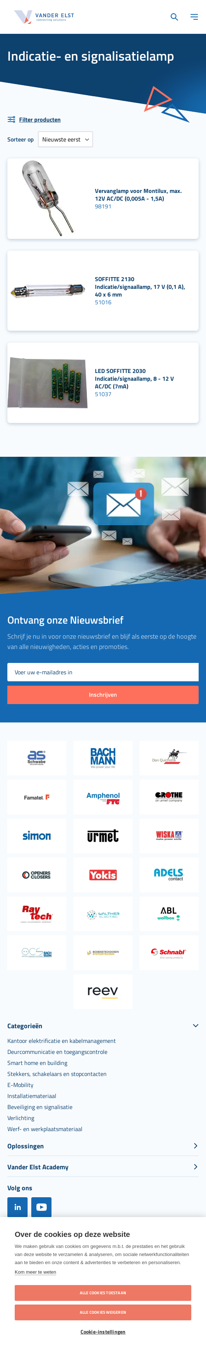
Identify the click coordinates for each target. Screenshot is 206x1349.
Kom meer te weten (35, 1272)
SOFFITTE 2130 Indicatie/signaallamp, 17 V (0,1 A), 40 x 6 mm (140, 287)
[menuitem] (61, 1040)
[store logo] (44, 17)
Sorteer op (20, 139)
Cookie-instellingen (103, 1331)
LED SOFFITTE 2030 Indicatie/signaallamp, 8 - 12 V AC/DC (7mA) (134, 378)
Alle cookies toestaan (103, 1293)
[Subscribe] (103, 695)
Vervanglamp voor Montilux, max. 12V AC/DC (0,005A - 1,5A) (138, 194)
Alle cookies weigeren (103, 1312)
